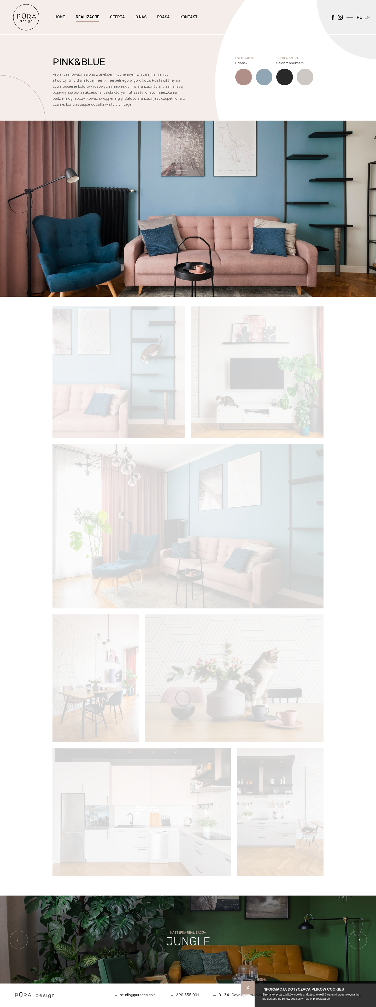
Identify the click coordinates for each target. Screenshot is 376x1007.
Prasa (163, 21)
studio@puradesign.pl (138, 995)
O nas (141, 21)
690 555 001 (187, 995)
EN (367, 21)
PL (359, 21)
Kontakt (189, 21)
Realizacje (87, 21)
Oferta (117, 21)
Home (60, 21)
